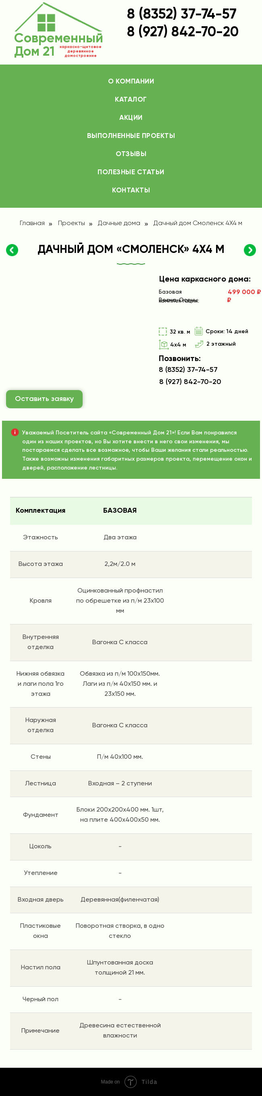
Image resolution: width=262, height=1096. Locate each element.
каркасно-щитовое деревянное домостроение (81, 51)
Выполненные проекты (131, 136)
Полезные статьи (131, 172)
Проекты (71, 223)
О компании (131, 81)
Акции (131, 118)
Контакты (131, 190)
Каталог (131, 99)
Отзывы (131, 154)
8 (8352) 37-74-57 (182, 15)
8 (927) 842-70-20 (190, 382)
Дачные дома (119, 223)
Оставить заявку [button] (44, 399)
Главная (32, 223)
